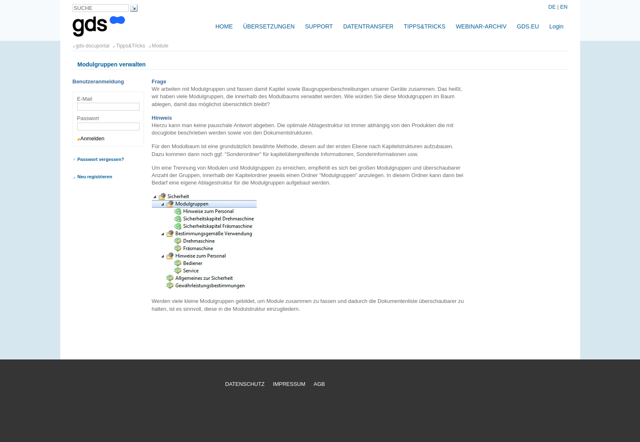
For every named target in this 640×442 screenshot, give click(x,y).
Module (160, 46)
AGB (319, 384)
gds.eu (528, 26)
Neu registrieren (95, 176)
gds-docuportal (93, 46)
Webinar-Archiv (481, 26)
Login (556, 26)
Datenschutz (245, 384)
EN (563, 7)
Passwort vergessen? (101, 159)
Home (224, 26)
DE (552, 7)
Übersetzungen (269, 26)
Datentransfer (368, 26)
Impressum (289, 384)
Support (319, 26)
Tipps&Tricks (425, 26)
